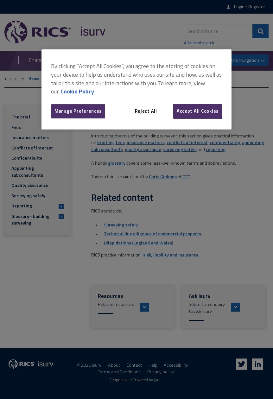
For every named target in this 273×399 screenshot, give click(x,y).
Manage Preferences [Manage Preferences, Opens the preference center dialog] (78, 111)
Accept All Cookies (198, 111)
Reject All (146, 111)
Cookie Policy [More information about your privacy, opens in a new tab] (77, 91)
